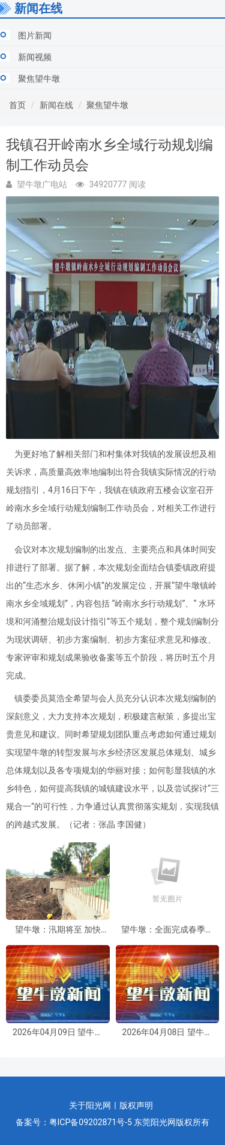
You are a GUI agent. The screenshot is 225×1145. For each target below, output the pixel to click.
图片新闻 (35, 35)
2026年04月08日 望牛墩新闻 (167, 1032)
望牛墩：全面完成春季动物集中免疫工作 (167, 929)
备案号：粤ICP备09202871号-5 (74, 1122)
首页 (17, 105)
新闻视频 (35, 57)
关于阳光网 (90, 1105)
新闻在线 (56, 105)
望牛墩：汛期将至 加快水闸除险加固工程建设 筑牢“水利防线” (58, 929)
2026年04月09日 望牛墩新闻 (58, 1032)
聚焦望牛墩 (39, 78)
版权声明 (136, 1105)
